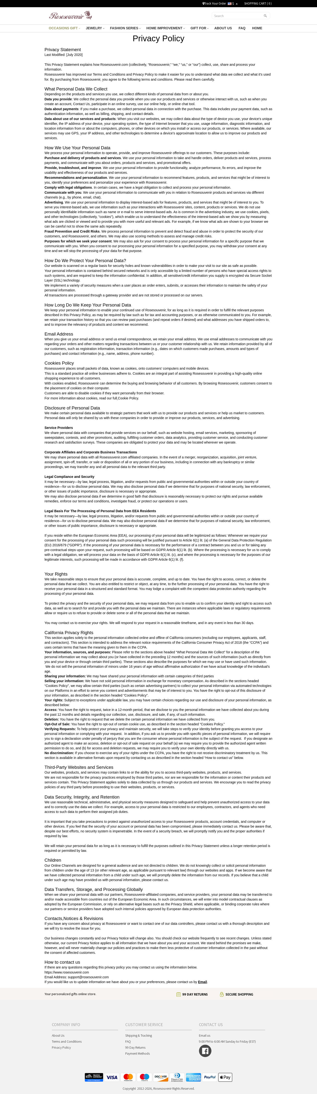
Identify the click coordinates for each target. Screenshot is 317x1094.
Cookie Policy (128, 398)
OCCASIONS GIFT (64, 28)
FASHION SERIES (125, 28)
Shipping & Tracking (138, 1035)
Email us (204, 1035)
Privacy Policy (61, 1047)
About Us (58, 1035)
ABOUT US (223, 28)
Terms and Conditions (67, 1041)
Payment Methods (137, 1053)
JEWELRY (95, 28)
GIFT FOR (200, 28)
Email (202, 982)
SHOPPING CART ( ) (258, 3)
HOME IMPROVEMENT (165, 28)
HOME (257, 28)
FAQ (242, 28)
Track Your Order (214, 3)
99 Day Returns (135, 1047)
